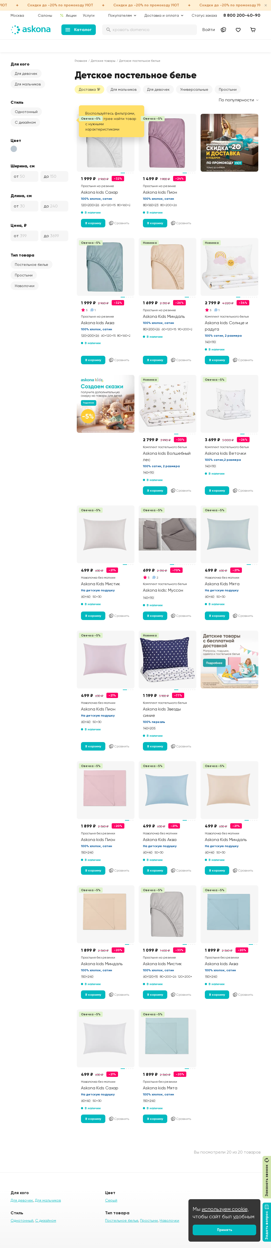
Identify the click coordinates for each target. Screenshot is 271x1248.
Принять (224, 1230)
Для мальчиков (28, 84)
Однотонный (26, 112)
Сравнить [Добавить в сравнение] (119, 223)
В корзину (93, 223)
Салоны (45, 15)
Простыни (24, 275)
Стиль (17, 102)
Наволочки (24, 286)
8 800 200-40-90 (241, 15)
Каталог (78, 29)
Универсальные (194, 89)
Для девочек (26, 73)
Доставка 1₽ (89, 89)
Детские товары (103, 61)
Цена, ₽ (19, 225)
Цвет (16, 140)
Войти (208, 29)
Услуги (88, 15)
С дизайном (25, 122)
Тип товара (22, 255)
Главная (81, 61)
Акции (68, 15)
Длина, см (21, 195)
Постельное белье (31, 264)
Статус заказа (204, 15)
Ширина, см (23, 165)
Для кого (20, 64)
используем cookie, (225, 1209)
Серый (111, 1200)
